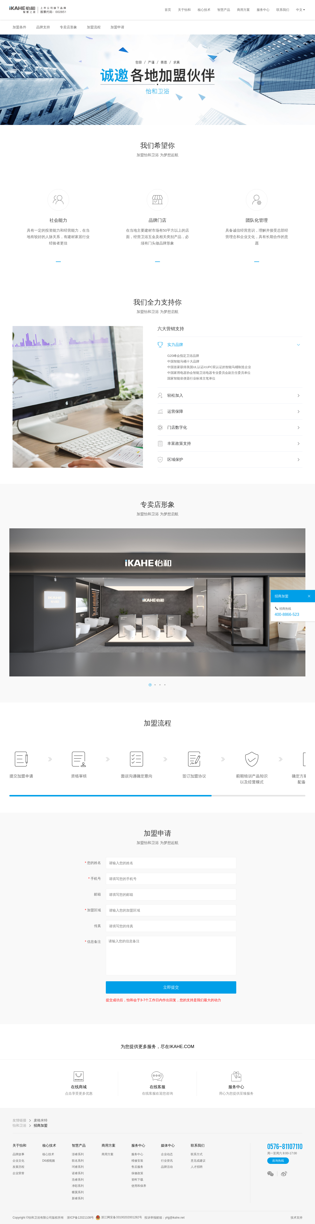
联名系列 (78, 1160)
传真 (97, 926)
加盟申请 (117, 27)
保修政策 (137, 1173)
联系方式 (197, 1154)
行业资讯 (167, 1160)
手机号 (96, 878)
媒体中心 (168, 1145)
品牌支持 (43, 27)
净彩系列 (78, 1186)
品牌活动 (167, 1167)
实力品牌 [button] (233, 345)
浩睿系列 (78, 1179)
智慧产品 (79, 1145)
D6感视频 (48, 1160)
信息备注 (94, 942)
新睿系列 (78, 1198)
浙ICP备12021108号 (80, 1217)
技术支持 (295, 1217)
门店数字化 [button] (233, 427)
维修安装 (137, 1160)
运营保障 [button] (233, 411)
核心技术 (49, 1145)
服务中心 (138, 1145)
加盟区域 (94, 910)
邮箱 (97, 894)
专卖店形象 (68, 27)
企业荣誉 (18, 1173)
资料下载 (137, 1179)
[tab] (230, 345)
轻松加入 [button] (233, 395)
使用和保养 (138, 1186)
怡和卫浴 (19, 1125)
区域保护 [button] (233, 459)
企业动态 (167, 1154)
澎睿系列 (78, 1154)
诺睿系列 (78, 1173)
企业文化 (18, 1160)
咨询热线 (278, 1160)
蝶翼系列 (78, 1192)
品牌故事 (18, 1154)
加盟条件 (19, 27)
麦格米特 (40, 1120)
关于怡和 (19, 1145)
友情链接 (19, 1120)
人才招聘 (197, 1167)
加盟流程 (94, 27)
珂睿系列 (78, 1167)
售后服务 (137, 1167)
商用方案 (108, 1145)
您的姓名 (94, 863)
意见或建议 (198, 1160)
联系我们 (198, 1145)
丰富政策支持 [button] (233, 443)
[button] (150, 684)
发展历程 (18, 1167)
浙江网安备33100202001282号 (118, 1217)
